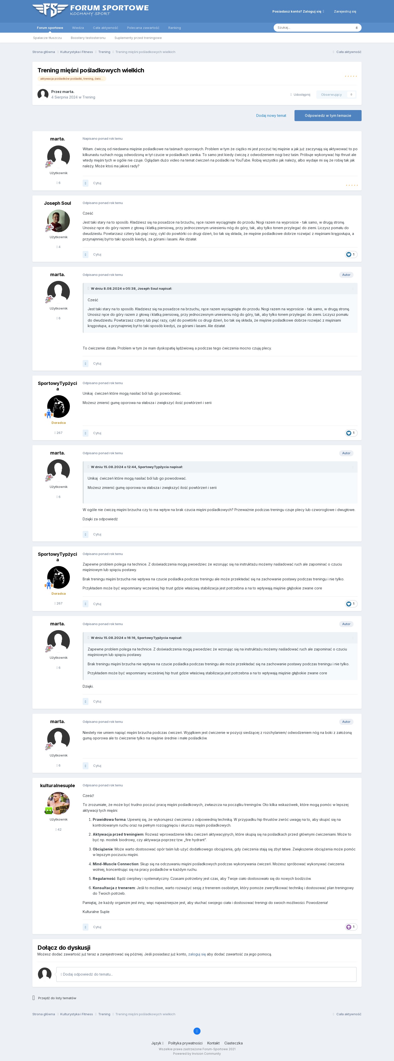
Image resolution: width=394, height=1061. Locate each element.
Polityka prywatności (185, 1043)
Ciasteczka (233, 1043)
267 (59, 433)
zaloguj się (197, 954)
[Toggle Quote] (89, 288)
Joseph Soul (57, 203)
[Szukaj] (300, 28)
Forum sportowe (50, 29)
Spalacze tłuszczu (47, 38)
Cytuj (97, 183)
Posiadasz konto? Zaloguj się (298, 11)
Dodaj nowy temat (271, 115)
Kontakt (213, 1043)
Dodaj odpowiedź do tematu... (87, 974)
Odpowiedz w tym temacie (328, 115)
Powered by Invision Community (197, 1053)
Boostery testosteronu (88, 38)
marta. (68, 91)
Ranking (174, 28)
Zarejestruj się (345, 11)
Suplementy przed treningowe (138, 38)
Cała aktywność (105, 28)
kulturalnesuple (57, 785)
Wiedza (78, 28)
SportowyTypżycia (57, 386)
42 (59, 829)
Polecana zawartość (143, 28)
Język (157, 1043)
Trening (88, 97)
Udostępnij (300, 94)
